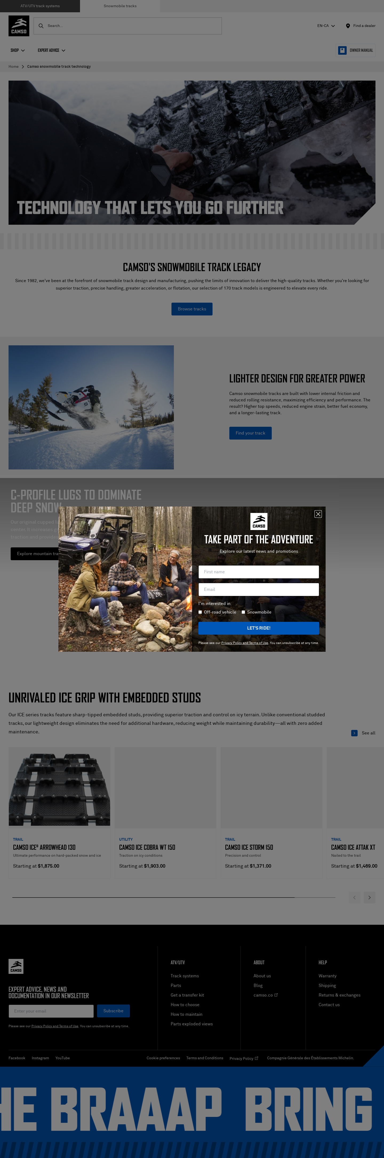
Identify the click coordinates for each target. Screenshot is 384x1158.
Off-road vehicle (220, 612)
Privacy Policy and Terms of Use (244, 643)
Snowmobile (259, 612)
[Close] (318, 514)
